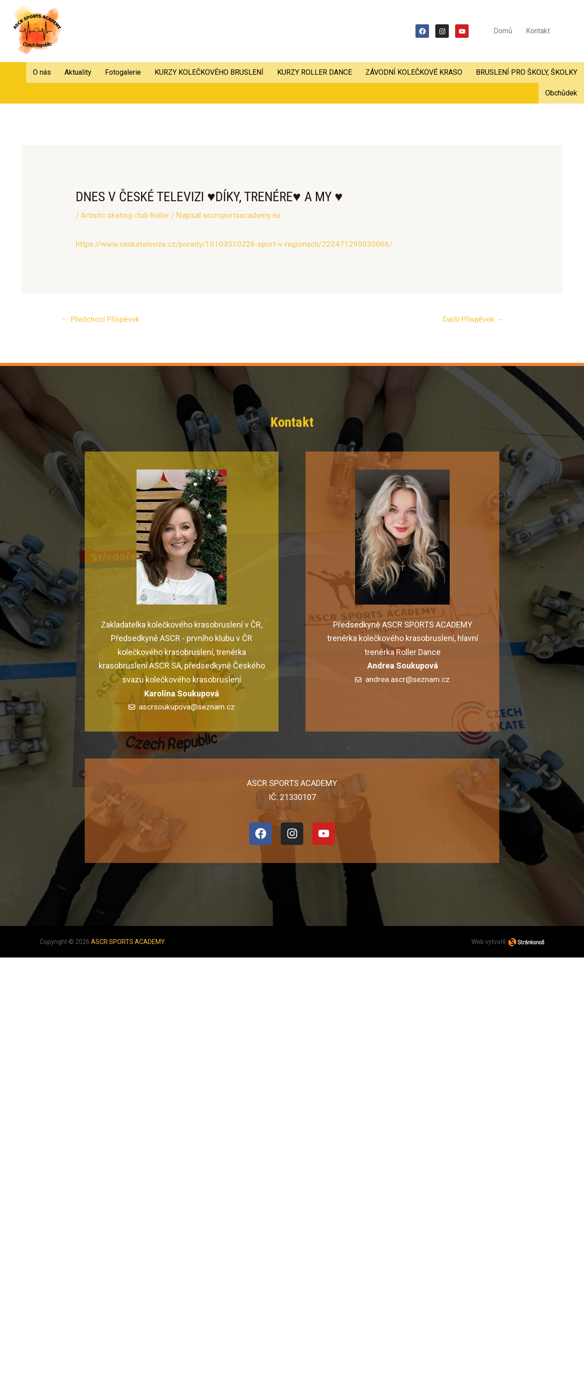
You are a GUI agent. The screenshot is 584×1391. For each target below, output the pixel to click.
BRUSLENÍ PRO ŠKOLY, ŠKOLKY (526, 72)
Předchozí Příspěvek (104, 319)
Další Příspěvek (474, 319)
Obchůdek (561, 93)
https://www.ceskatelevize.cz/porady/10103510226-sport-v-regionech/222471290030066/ (240, 243)
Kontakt (538, 31)
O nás (42, 72)
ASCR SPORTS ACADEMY (128, 943)
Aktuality (77, 72)
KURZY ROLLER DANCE (314, 72)
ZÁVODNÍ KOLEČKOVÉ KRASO (413, 72)
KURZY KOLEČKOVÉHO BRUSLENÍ (209, 72)
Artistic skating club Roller (127, 215)
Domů (502, 31)
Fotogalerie (123, 72)
